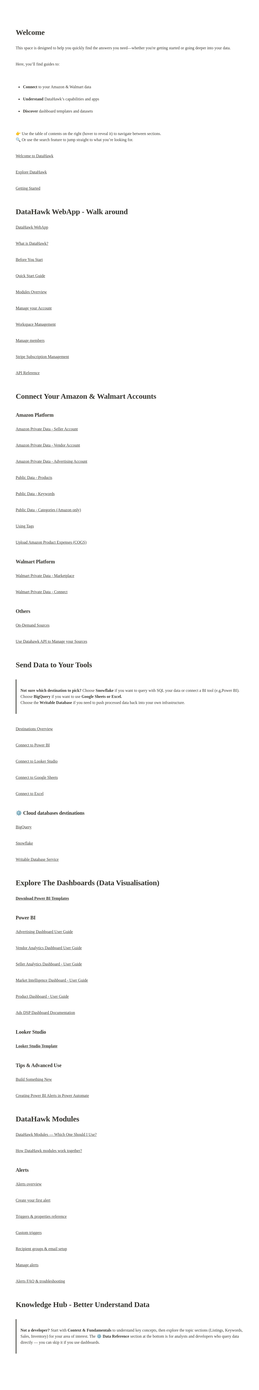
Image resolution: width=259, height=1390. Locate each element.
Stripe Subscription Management (42, 357)
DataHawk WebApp (32, 227)
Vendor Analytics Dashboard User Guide (49, 948)
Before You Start (29, 259)
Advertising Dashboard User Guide (44, 932)
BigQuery (24, 827)
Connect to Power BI (33, 745)
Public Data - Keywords (35, 494)
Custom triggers (29, 1232)
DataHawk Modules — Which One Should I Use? (56, 1134)
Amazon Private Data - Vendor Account (48, 445)
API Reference (28, 373)
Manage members (30, 340)
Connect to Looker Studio (37, 761)
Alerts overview (29, 1184)
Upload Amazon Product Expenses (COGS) (51, 542)
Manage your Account (34, 308)
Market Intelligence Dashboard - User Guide (52, 980)
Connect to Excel (30, 793)
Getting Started (28, 188)
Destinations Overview (34, 729)
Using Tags (25, 526)
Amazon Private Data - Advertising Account (51, 461)
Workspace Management (36, 324)
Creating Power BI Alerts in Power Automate (52, 1095)
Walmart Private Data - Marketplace (45, 575)
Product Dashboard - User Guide (42, 996)
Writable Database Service (37, 859)
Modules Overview (31, 292)
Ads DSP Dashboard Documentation (45, 1012)
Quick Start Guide (30, 276)
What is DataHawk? (32, 243)
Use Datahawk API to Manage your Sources (51, 641)
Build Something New (34, 1079)
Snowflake (24, 843)
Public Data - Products (34, 477)
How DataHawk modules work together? (49, 1151)
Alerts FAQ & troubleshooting (40, 1281)
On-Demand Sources (33, 625)
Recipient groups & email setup (41, 1249)
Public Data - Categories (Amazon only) (48, 510)
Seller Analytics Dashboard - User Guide (49, 964)
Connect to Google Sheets (37, 777)
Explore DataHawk (31, 172)
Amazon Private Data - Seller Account (47, 429)
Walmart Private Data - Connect (42, 592)
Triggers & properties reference (41, 1216)
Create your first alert (33, 1200)
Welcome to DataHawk (34, 156)
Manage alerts (27, 1265)
